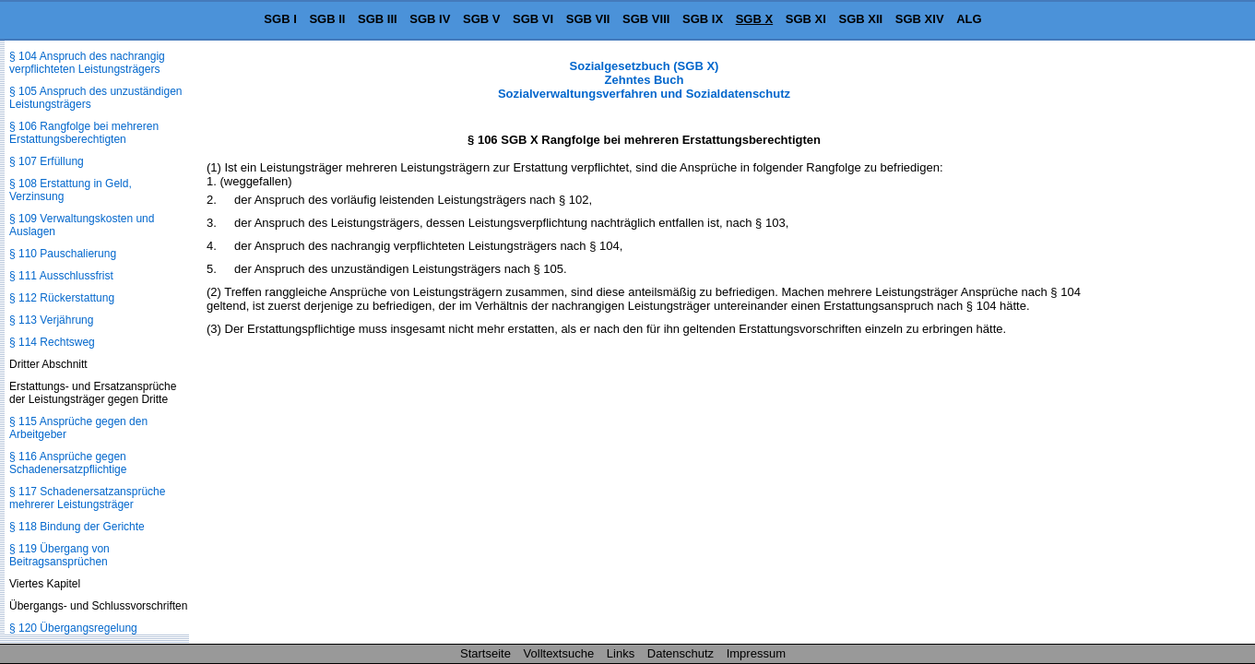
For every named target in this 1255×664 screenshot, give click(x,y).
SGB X (754, 19)
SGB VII (588, 19)
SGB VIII (645, 19)
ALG (968, 19)
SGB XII (861, 19)
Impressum (756, 653)
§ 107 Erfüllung (46, 161)
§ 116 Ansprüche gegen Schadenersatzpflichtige (67, 463)
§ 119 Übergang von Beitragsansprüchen (59, 555)
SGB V (481, 19)
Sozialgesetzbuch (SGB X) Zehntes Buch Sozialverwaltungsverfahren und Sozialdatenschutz (644, 80)
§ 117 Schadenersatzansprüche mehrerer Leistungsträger (87, 498)
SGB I (280, 19)
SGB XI (806, 19)
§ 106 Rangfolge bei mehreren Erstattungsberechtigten (84, 133)
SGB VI (533, 19)
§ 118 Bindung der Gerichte (77, 526)
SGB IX (702, 19)
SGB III (377, 19)
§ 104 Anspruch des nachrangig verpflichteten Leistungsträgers (87, 63)
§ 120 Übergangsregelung (73, 628)
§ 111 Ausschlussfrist (61, 275)
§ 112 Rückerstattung (61, 297)
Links (620, 653)
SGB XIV (919, 19)
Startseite (485, 653)
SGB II (327, 19)
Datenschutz (680, 653)
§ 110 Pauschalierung (62, 253)
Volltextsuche (559, 653)
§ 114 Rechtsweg (52, 342)
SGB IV (429, 19)
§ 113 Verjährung (51, 320)
